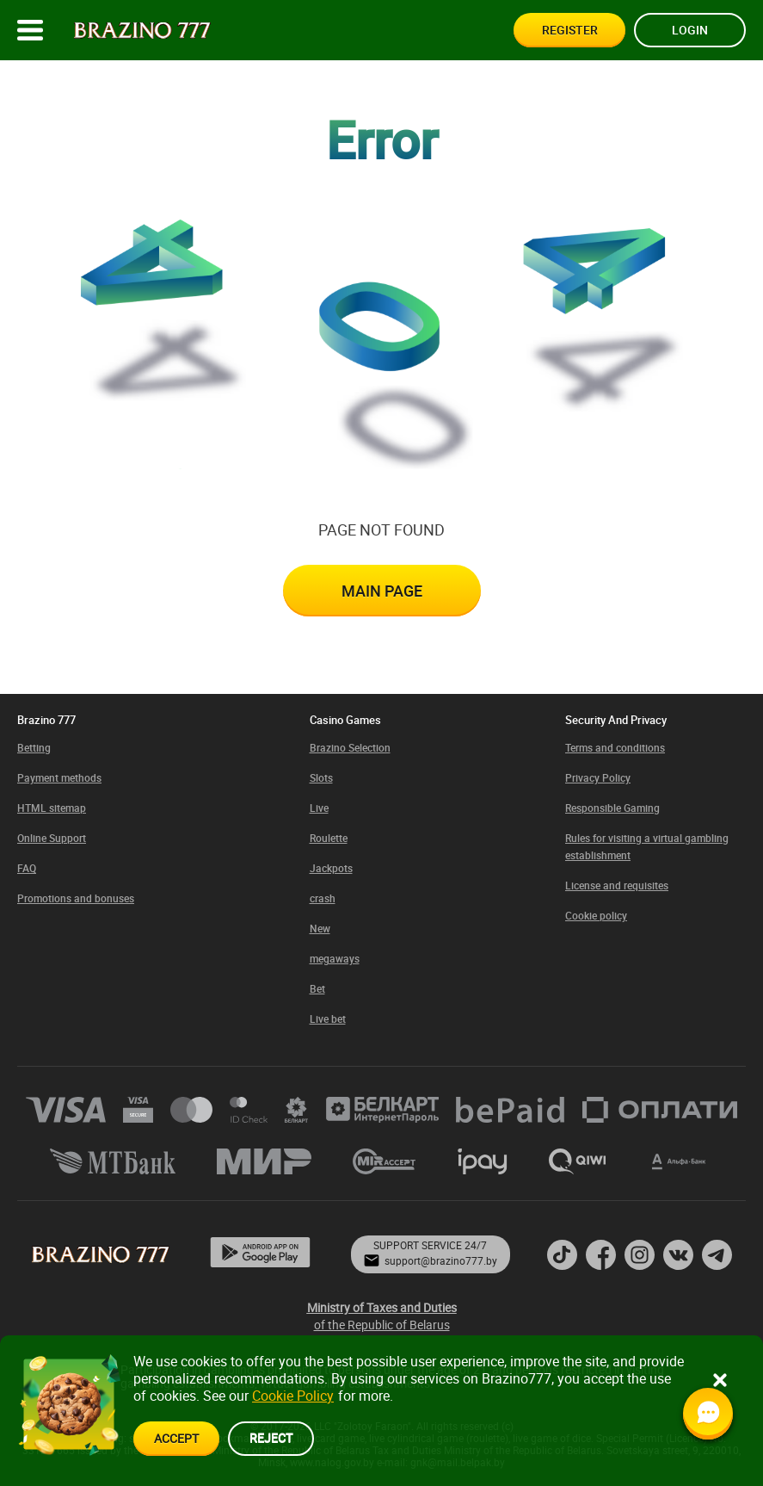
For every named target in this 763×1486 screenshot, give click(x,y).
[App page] (260, 1254)
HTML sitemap (51, 807)
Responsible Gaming (612, 807)
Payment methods (59, 777)
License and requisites (616, 885)
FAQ (26, 868)
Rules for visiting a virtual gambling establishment (647, 846)
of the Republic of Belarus (382, 1316)
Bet (317, 988)
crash (322, 898)
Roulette (329, 838)
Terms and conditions (615, 747)
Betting (34, 747)
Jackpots (331, 868)
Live (319, 807)
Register (570, 30)
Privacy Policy (598, 777)
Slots (321, 777)
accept (176, 1438)
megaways (335, 958)
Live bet (328, 1018)
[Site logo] (142, 30)
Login (690, 30)
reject (270, 1437)
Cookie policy (596, 915)
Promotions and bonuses (75, 898)
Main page (382, 590)
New (320, 928)
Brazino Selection (350, 747)
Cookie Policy (293, 1395)
